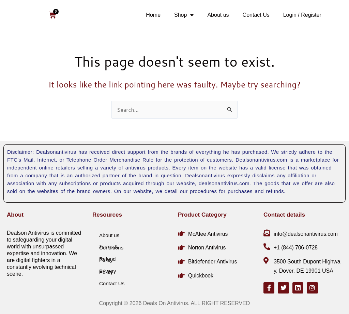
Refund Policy (107, 259)
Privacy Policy (107, 271)
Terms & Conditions (111, 246)
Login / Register (302, 15)
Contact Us (256, 15)
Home (153, 15)
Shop (184, 15)
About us (218, 15)
